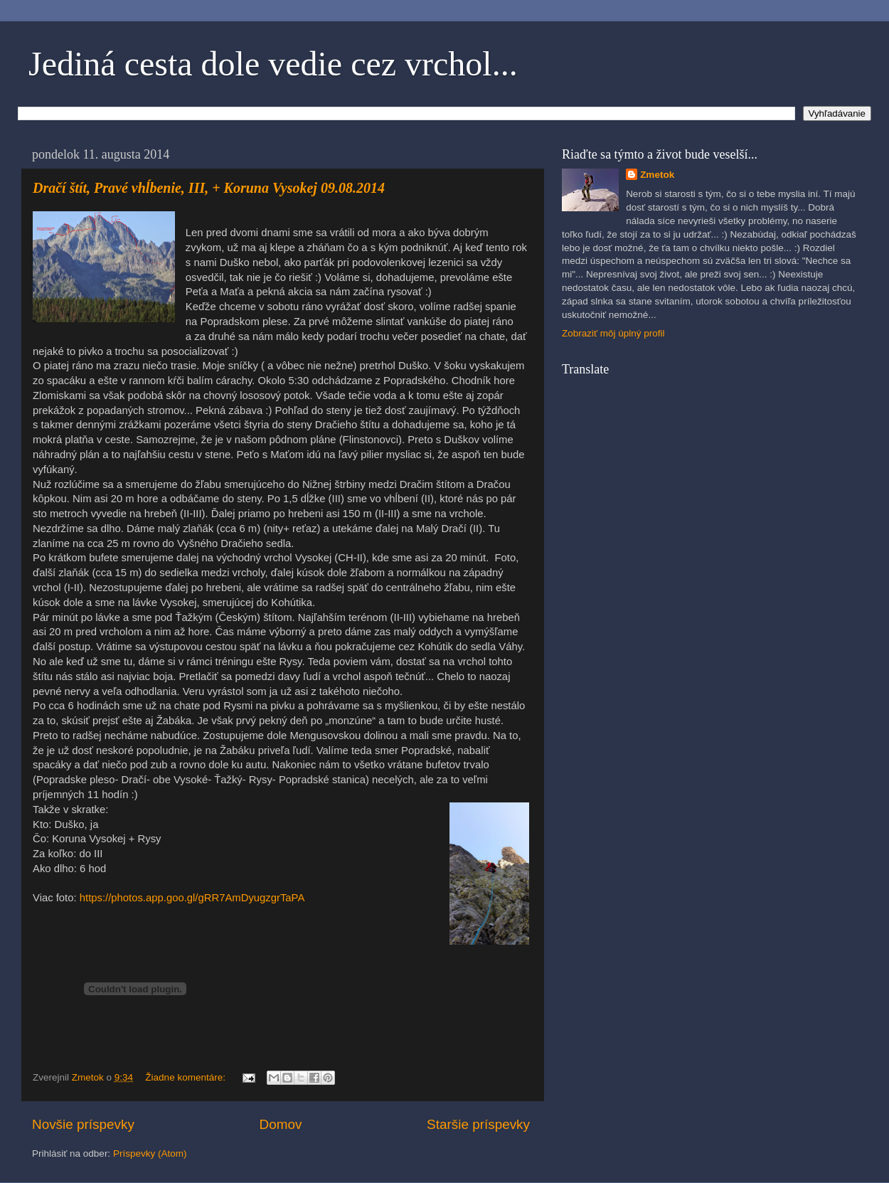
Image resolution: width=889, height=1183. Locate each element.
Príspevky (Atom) (150, 1153)
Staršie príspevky (478, 1124)
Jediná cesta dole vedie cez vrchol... (273, 64)
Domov (281, 1124)
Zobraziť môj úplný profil (613, 333)
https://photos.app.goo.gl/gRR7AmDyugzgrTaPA (192, 897)
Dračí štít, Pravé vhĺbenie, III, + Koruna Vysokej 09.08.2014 (209, 188)
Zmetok (657, 174)
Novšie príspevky (83, 1124)
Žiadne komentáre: (186, 1077)
